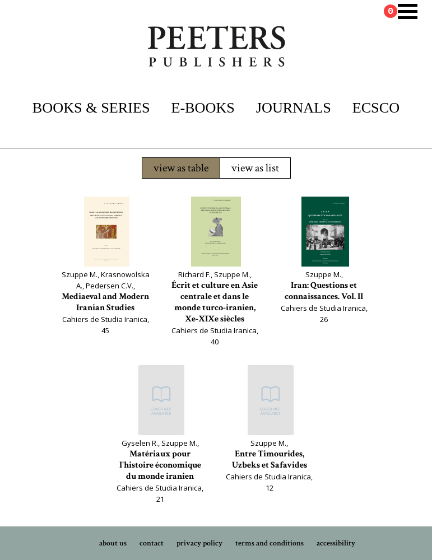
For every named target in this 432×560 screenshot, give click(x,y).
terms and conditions (269, 543)
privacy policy (199, 543)
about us (113, 543)
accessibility (336, 543)
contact (152, 543)
